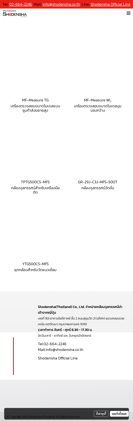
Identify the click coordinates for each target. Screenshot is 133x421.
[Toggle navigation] (128, 13)
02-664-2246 (55, 344)
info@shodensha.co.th (61, 4)
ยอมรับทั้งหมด (119, 413)
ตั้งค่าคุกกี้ (101, 413)
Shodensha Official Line (110, 4)
